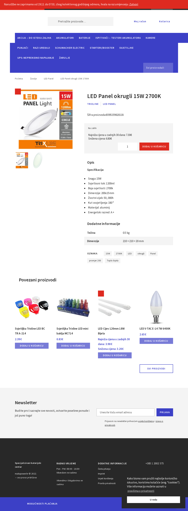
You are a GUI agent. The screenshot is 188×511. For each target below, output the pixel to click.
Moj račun (140, 21)
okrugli (141, 253)
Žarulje (64, 57)
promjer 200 (95, 260)
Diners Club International (104, 504)
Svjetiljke (126, 47)
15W (108, 253)
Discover (120, 503)
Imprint (101, 473)
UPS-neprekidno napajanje (35, 57)
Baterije (85, 37)
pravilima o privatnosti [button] (140, 491)
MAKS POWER (26, 21)
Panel (153, 253)
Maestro (77, 503)
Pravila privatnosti (107, 483)
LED (130, 253)
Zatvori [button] (133, 4)
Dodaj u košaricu (154, 146)
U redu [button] (153, 499)
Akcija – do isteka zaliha (34, 37)
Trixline (93, 103)
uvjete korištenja (146, 421)
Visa (89, 503)
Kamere (151, 37)
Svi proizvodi (156, 368)
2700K (119, 253)
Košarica (164, 21)
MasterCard (65, 503)
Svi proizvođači (155, 67)
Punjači (22, 47)
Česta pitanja (104, 468)
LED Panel (49, 78)
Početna (19, 78)
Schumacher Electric (70, 47)
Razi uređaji (41, 47)
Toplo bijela (112, 260)
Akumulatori (65, 37)
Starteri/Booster (102, 47)
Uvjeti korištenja (105, 478)
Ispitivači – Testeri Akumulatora (118, 37)
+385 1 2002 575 (155, 463)
